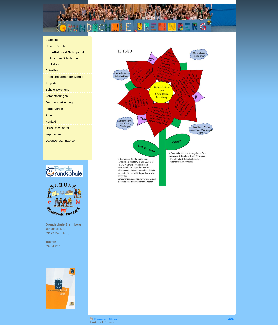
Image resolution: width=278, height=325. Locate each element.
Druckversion (99, 319)
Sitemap (113, 319)
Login (231, 318)
